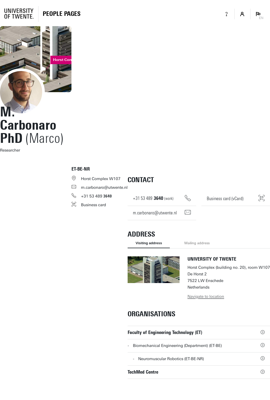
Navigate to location (205, 296)
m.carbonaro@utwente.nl (104, 187)
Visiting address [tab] (149, 243)
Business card (93, 205)
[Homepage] (61, 14)
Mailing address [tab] (197, 243)
